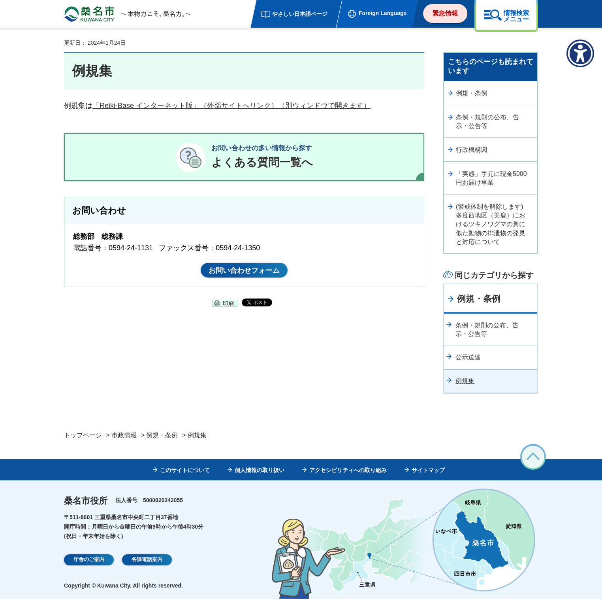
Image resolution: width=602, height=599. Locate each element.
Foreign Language (382, 13)
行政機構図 (471, 149)
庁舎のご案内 (88, 560)
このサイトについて (185, 470)
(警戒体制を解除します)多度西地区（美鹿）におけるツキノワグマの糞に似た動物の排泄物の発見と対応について (490, 224)
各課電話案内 (147, 560)
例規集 (464, 381)
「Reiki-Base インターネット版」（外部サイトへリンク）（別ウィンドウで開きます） (231, 106)
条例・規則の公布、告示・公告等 (487, 121)
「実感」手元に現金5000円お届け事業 (491, 178)
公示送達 (468, 357)
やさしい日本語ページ (299, 14)
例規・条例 (471, 93)
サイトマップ (428, 470)
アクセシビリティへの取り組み (348, 470)
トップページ (83, 435)
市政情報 (124, 435)
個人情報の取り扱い (259, 470)
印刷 (228, 306)
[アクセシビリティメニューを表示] (580, 53)
